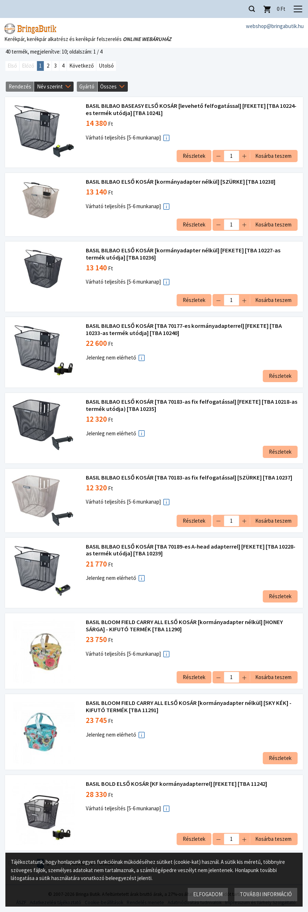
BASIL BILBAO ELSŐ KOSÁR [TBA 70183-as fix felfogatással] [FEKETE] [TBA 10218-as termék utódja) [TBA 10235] (189, 405)
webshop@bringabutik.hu (275, 26)
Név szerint (50, 86)
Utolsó (106, 66)
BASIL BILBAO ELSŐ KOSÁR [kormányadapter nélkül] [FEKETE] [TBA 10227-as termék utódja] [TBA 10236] (183, 254)
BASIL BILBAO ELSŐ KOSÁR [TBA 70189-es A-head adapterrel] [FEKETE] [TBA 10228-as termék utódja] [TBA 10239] (191, 550)
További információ (266, 894)
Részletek (193, 155)
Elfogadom (208, 894)
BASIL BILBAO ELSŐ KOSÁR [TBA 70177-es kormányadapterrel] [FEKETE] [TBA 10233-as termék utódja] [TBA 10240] (184, 329)
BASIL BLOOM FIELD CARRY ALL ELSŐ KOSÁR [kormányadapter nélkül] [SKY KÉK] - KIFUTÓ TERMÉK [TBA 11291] (189, 706)
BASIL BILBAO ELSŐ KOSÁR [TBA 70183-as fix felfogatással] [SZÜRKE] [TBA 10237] (189, 477)
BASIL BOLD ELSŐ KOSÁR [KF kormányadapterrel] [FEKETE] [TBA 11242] (176, 784)
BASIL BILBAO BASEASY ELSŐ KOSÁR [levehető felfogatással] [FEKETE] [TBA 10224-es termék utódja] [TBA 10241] (191, 109)
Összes (108, 86)
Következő (81, 66)
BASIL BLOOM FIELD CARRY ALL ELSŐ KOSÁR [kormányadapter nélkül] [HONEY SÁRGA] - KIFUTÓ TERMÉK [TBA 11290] (184, 625)
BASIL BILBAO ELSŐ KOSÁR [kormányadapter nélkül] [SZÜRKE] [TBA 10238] (181, 181)
